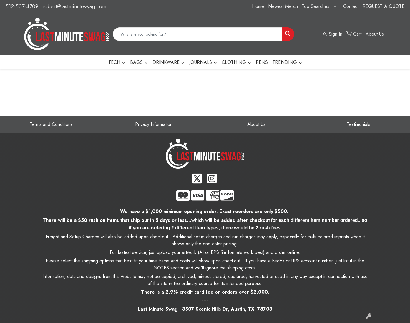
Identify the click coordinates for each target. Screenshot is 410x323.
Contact (350, 6)
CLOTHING (234, 62)
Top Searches (315, 6)
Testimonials (358, 124)
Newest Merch (283, 6)
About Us (256, 124)
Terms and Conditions (51, 124)
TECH (114, 62)
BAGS (136, 62)
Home (258, 6)
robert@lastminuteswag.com (74, 6)
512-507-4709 (22, 6)
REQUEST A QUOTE (383, 6)
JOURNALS (200, 62)
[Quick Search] (197, 34)
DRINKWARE (166, 62)
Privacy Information (153, 124)
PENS (262, 62)
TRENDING (285, 62)
